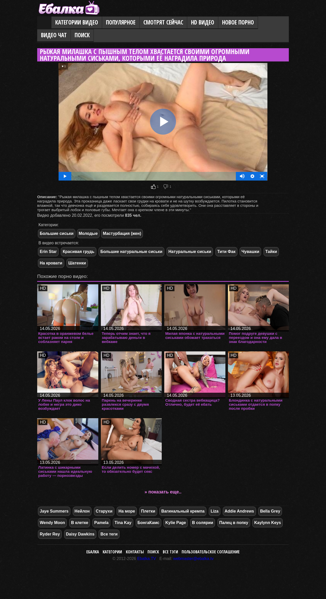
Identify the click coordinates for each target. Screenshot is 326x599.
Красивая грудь (78, 251)
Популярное (120, 22)
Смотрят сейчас (163, 22)
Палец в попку (233, 522)
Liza (215, 511)
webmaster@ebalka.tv (193, 558)
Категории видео (76, 22)
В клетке (79, 522)
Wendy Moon (52, 522)
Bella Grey (270, 511)
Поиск (82, 35)
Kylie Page (175, 522)
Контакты (135, 552)
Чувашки (250, 251)
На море (126, 511)
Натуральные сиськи (189, 251)
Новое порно (238, 22)
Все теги (108, 534)
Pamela (101, 522)
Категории (112, 552)
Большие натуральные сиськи (131, 251)
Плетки (148, 511)
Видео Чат (54, 35)
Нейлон (82, 511)
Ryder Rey (50, 534)
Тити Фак (226, 251)
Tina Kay (123, 522)
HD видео (202, 22)
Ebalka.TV (146, 558)
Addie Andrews (239, 511)
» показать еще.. (163, 491)
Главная (44, 22)
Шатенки (77, 263)
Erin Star (48, 251)
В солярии (202, 522)
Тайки (271, 251)
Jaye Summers (54, 511)
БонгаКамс (148, 522)
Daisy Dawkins (80, 534)
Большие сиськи (57, 233)
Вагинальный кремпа (183, 511)
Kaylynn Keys (267, 522)
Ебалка (92, 552)
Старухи (104, 511)
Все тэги (170, 552)
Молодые (88, 233)
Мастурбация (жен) (122, 233)
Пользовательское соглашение (211, 552)
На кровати (51, 263)
